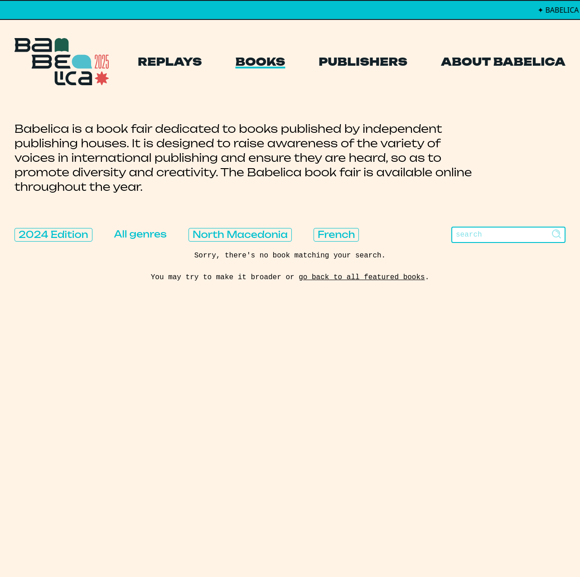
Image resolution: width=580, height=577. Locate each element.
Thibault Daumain (338, 551)
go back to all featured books (362, 277)
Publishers (363, 61)
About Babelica (503, 61)
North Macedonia (240, 234)
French (336, 234)
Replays (170, 61)
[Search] (508, 235)
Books (260, 61)
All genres (140, 234)
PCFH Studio (284, 551)
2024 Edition (53, 234)
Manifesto (247, 463)
